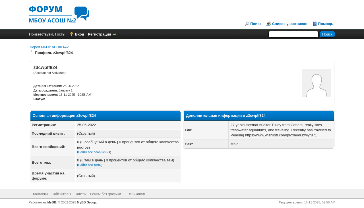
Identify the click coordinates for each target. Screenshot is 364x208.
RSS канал (136, 194)
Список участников (289, 24)
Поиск (255, 24)
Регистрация (99, 34)
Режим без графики (105, 194)
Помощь (325, 24)
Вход (79, 34)
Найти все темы (89, 165)
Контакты (40, 194)
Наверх (80, 194)
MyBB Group (86, 202)
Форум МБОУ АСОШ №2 (49, 47)
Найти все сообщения (94, 152)
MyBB (51, 202)
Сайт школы (61, 194)
